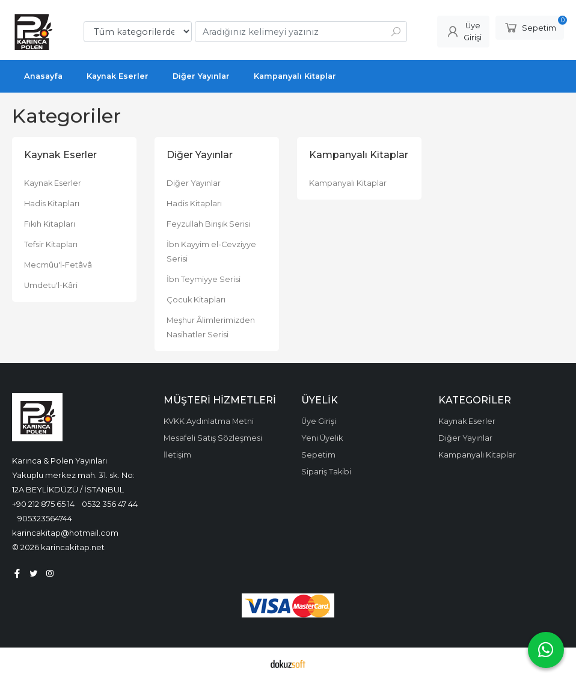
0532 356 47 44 (110, 504)
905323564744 (44, 518)
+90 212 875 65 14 (43, 504)
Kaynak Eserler (52, 183)
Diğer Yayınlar (194, 183)
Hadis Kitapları (51, 203)
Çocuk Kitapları (196, 299)
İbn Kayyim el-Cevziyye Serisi (211, 251)
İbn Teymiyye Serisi (204, 279)
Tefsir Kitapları (51, 244)
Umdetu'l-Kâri (51, 285)
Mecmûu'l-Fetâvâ (58, 264)
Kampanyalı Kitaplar (348, 183)
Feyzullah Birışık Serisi (208, 223)
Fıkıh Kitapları (49, 223)
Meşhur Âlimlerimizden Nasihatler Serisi (211, 327)
